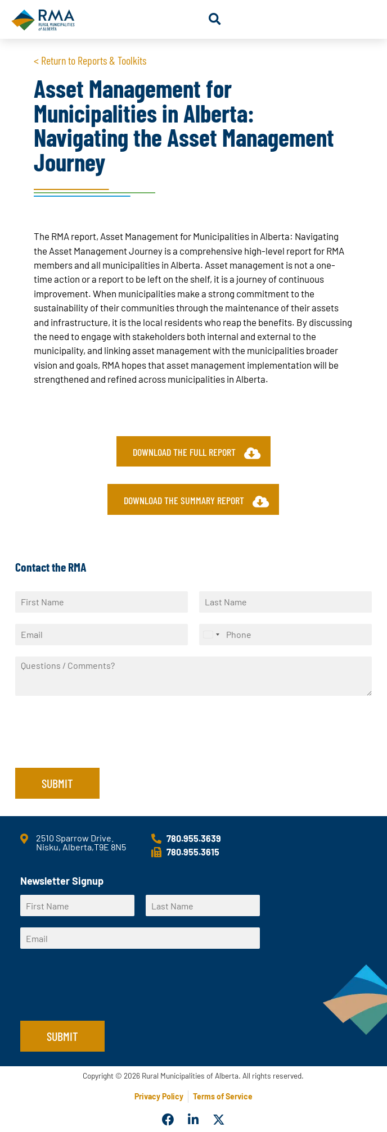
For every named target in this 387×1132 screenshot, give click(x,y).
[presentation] (100, 749)
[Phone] (285, 634)
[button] (214, 19)
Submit (57, 783)
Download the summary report (196, 501)
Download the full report (196, 453)
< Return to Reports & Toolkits (90, 60)
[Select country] (211, 634)
